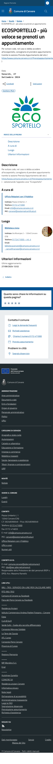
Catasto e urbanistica (11, 443)
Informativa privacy (10, 688)
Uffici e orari (7, 545)
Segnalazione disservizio (12, 706)
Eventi (4, 501)
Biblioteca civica (12, 227)
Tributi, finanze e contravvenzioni (16, 464)
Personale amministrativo (13, 412)
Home (4, 21)
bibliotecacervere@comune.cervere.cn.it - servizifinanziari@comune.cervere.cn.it (22, 247)
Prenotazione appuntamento (14, 709)
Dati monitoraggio (9, 739)
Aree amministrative (10, 395)
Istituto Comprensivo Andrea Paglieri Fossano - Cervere (26, 612)
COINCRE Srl (7, 679)
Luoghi (4, 497)
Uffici (4, 420)
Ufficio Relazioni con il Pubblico (19, 196)
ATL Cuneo (6, 637)
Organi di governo (9, 408)
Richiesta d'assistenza (11, 712)
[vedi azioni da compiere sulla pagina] (35, 84)
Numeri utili (7, 549)
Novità (11, 21)
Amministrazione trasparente (14, 700)
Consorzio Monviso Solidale (13, 629)
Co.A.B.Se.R (7, 620)
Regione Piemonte (10, 3)
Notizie (19, 21)
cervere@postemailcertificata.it (22, 211)
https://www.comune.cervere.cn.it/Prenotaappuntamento (27, 58)
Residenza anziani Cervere (13, 683)
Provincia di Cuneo (10, 646)
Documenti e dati (9, 399)
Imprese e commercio (11, 451)
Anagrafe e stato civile (11, 435)
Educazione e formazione (12, 447)
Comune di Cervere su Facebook (15, 595)
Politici (4, 416)
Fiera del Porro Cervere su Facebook (17, 600)
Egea (4, 616)
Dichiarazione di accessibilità (14, 696)
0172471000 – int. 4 (21, 239)
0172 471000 (18, 204)
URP (3, 468)
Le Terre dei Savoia (10, 633)
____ (4, 604)
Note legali (6, 692)
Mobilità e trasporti (10, 456)
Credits (48, 739)
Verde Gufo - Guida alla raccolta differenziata (21, 625)
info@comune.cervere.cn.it (21, 208)
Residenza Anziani (10, 608)
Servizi (31, 739)
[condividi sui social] (8, 84)
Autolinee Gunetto (10, 675)
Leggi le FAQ (7, 703)
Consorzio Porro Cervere (12, 641)
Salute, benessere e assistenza (15, 460)
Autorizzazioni (8, 439)
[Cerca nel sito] (45, 11)
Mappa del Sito (18, 742)
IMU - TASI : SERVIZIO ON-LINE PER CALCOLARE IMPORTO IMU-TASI (26, 589)
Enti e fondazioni (9, 403)
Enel (4, 667)
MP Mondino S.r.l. (9, 662)
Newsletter (6, 729)
